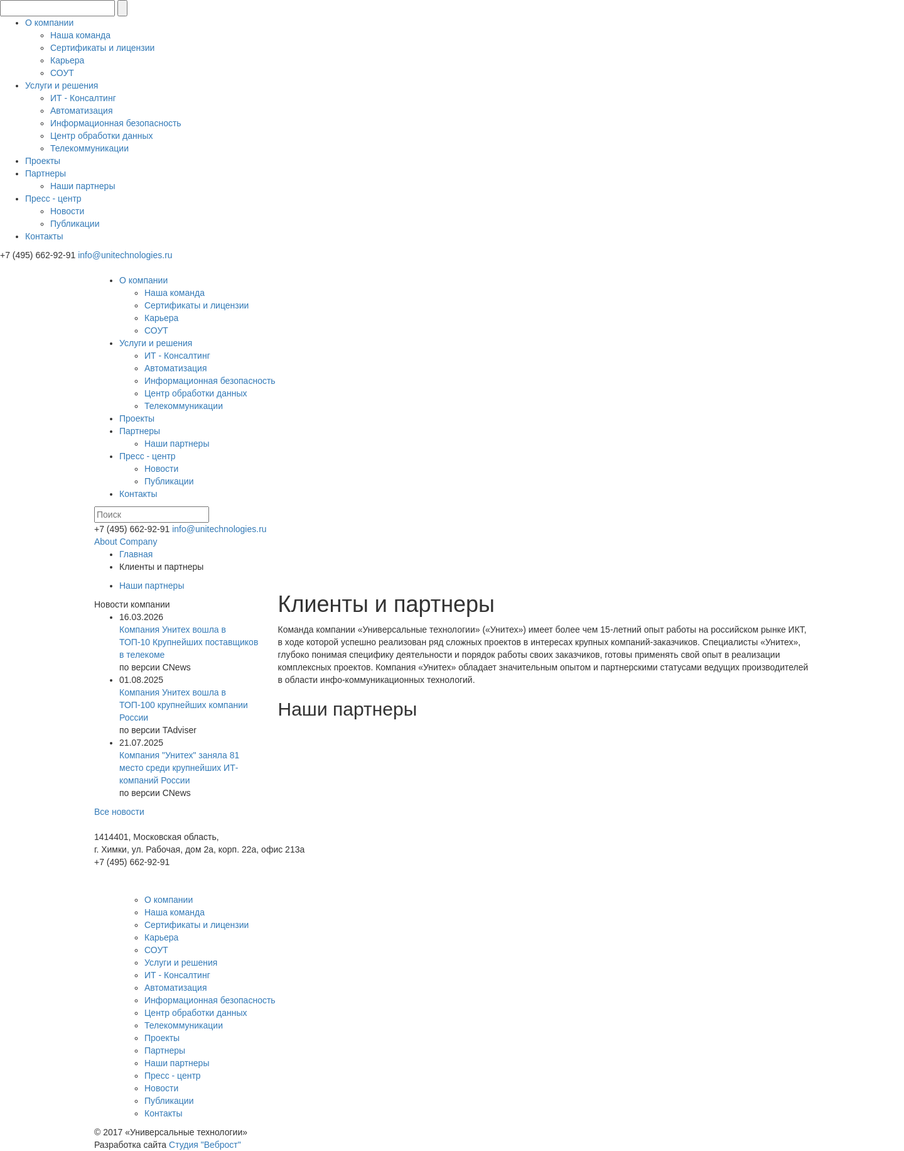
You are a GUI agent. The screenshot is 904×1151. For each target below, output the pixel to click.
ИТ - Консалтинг (83, 98)
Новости (67, 211)
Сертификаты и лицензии (102, 48)
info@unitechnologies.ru (125, 255)
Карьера (67, 60)
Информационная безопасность (115, 123)
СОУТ (62, 73)
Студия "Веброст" (205, 1145)
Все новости (119, 812)
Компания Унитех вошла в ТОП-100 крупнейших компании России (183, 705)
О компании (49, 23)
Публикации (74, 224)
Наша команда (80, 35)
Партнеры (45, 173)
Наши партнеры (82, 186)
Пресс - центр (53, 199)
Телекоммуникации (89, 148)
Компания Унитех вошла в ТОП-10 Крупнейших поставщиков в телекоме (188, 642)
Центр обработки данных (101, 136)
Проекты (42, 161)
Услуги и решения (61, 85)
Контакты (44, 236)
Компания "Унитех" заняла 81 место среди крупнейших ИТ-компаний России (179, 767)
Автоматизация (81, 111)
